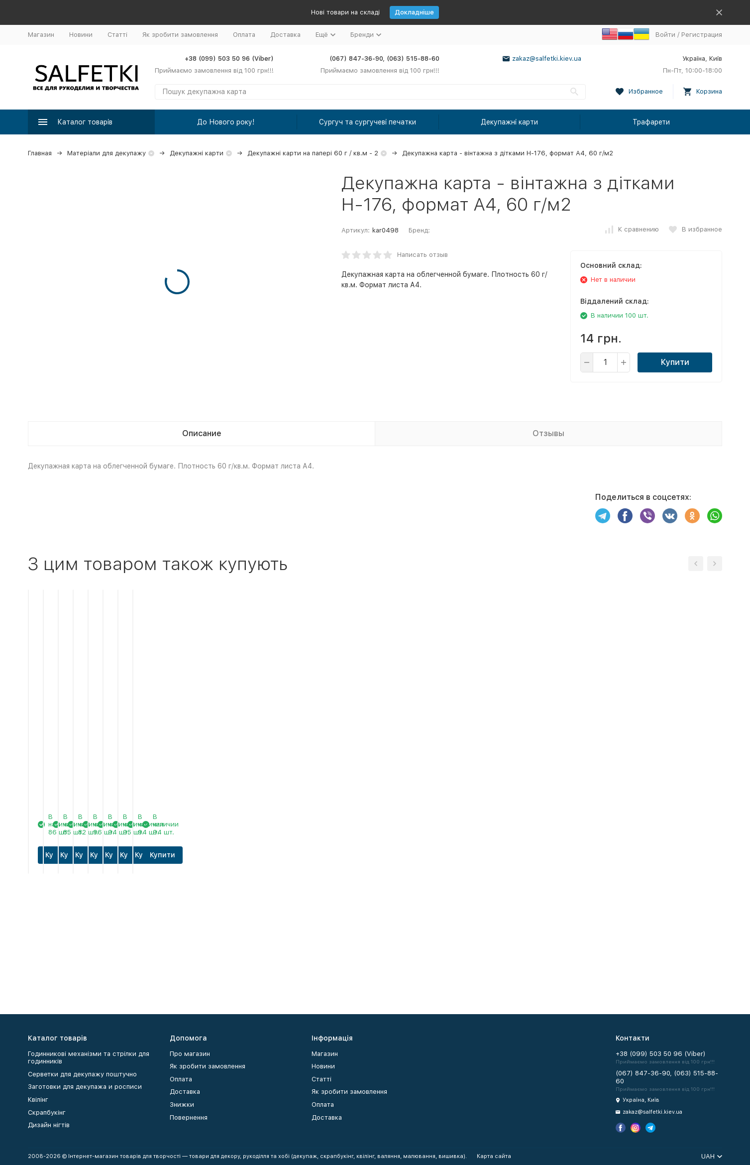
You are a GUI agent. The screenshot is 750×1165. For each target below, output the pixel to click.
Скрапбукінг (47, 1112)
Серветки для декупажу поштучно (82, 1074)
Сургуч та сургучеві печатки (367, 122)
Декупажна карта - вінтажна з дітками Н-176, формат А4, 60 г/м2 (507, 153)
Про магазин (190, 1053)
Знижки (182, 1104)
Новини (81, 34)
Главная (40, 153)
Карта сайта (494, 1156)
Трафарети (651, 122)
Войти (665, 34)
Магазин (41, 34)
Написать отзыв (422, 254)
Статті (117, 34)
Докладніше (414, 12)
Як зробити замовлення (180, 34)
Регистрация (701, 34)
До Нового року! (225, 122)
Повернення (189, 1117)
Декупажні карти (509, 122)
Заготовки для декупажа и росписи (85, 1086)
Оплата (244, 34)
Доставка (285, 34)
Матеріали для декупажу (106, 153)
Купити (675, 362)
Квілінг (38, 1099)
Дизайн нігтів (49, 1125)
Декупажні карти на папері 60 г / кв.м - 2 (312, 153)
